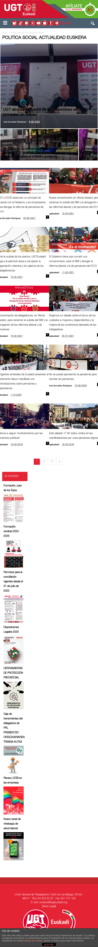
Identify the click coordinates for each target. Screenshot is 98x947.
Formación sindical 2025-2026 (12, 532)
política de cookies (33, 940)
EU (69, 24)
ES (62, 24)
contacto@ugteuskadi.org (53, 902)
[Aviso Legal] (49, 906)
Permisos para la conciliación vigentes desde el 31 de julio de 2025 (13, 581)
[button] (93, 24)
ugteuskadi (54, 214)
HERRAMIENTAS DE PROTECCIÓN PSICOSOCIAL (13, 673)
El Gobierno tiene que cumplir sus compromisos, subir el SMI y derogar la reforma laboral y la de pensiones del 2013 (73, 261)
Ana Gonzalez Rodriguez (15, 122)
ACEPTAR (49, 944)
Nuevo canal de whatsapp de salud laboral (12, 824)
